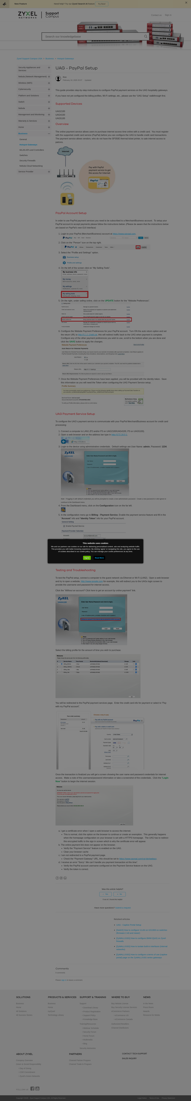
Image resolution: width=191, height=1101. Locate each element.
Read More (99, 558)
